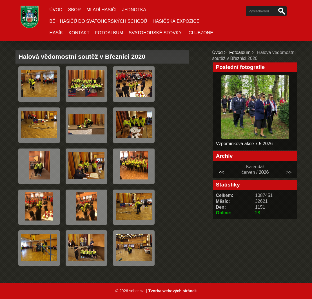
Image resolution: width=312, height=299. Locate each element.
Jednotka (134, 9)
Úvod (55, 9)
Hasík (56, 32)
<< (221, 172)
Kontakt (78, 32)
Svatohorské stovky (155, 32)
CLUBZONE (201, 32)
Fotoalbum (109, 32)
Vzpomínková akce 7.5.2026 (244, 143)
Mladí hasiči (101, 9)
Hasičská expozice (176, 21)
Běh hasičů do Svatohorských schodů (98, 21)
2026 (264, 172)
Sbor (74, 9)
